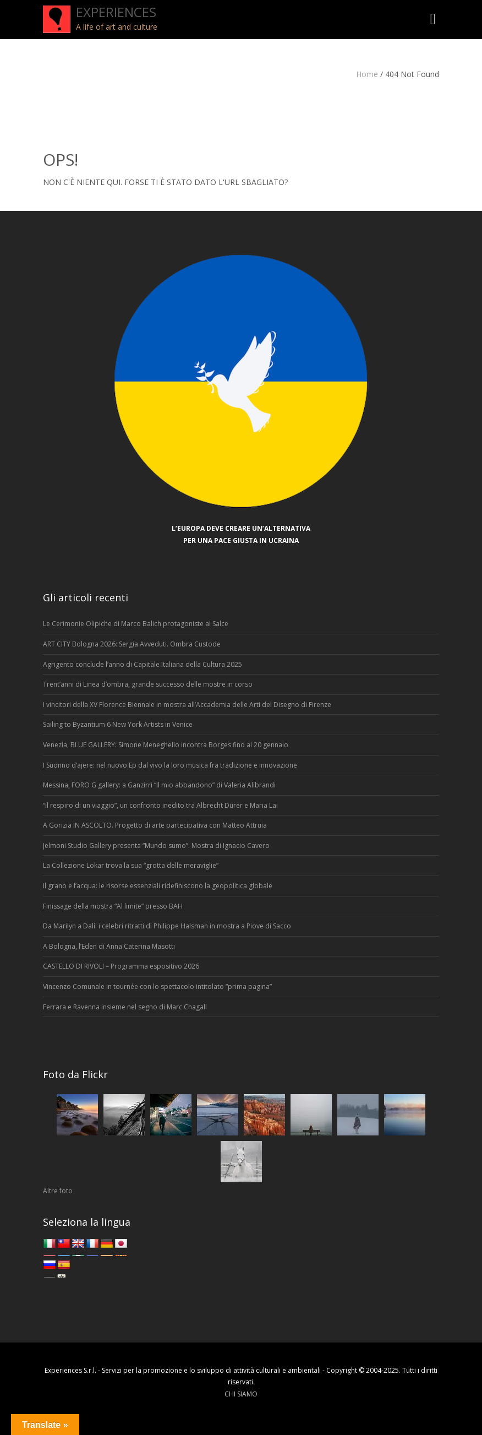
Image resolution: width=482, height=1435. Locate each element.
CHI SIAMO (241, 1394)
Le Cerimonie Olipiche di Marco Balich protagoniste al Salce (135, 623)
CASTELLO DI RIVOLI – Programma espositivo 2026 (121, 966)
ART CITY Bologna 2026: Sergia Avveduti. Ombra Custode (132, 644)
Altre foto (58, 1190)
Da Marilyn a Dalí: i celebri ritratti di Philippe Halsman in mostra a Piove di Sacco (167, 926)
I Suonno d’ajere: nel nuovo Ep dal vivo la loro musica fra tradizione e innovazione (170, 765)
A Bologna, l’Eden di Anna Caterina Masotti (109, 946)
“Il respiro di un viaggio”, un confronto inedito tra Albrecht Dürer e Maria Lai (160, 805)
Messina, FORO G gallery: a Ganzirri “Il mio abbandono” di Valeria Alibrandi (159, 785)
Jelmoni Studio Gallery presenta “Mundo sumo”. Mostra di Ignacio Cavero (156, 845)
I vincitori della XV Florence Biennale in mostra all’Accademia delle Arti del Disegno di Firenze (187, 704)
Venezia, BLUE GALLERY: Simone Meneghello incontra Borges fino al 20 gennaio (165, 744)
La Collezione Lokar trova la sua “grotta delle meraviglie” (130, 865)
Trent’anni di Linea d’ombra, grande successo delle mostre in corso (148, 684)
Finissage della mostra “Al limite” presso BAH (113, 906)
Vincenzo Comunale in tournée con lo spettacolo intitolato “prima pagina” (157, 986)
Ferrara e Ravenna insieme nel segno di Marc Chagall (125, 1007)
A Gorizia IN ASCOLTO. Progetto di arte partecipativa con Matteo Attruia (155, 825)
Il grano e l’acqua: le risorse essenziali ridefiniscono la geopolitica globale (157, 885)
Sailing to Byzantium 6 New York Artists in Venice (118, 724)
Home (367, 74)
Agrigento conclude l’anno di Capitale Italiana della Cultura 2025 (142, 664)
